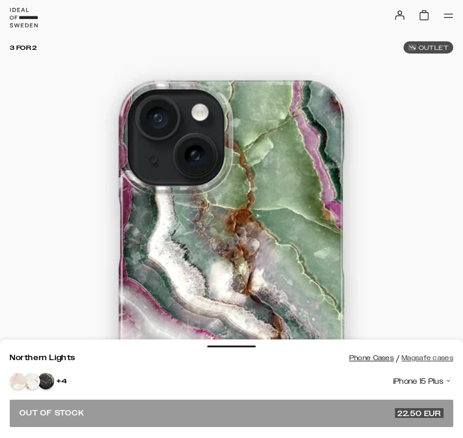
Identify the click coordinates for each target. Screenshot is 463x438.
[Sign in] (400, 15)
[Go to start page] (24, 17)
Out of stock (231, 413)
